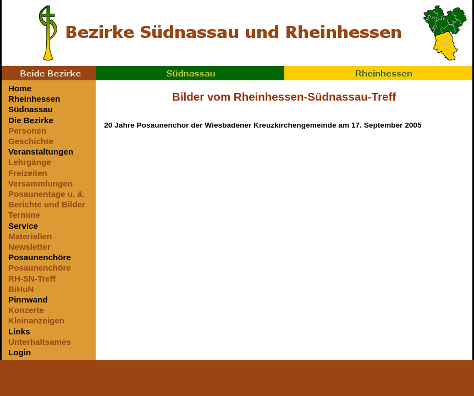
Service (23, 225)
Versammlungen (40, 183)
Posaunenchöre (39, 257)
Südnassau (190, 73)
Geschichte (30, 141)
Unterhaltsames (39, 341)
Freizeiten (27, 173)
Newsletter (29, 246)
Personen (27, 130)
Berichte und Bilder (46, 204)
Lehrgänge (29, 162)
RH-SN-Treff (32, 278)
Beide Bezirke (49, 73)
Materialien (30, 236)
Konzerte (26, 310)
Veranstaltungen (40, 151)
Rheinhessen (378, 73)
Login (19, 352)
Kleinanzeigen (36, 320)
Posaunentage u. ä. (46, 194)
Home (19, 88)
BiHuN (21, 289)
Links (19, 331)
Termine (24, 214)
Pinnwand (28, 299)
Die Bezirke (30, 120)
